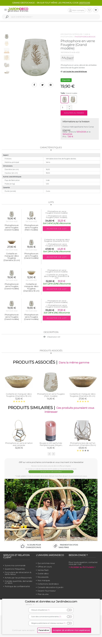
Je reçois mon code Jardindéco (51, 471)
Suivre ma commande (15, 565)
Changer (67, 130)
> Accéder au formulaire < (82, 567)
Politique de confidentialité (17, 586)
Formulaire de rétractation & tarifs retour (18, 573)
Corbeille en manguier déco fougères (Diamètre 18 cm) (19, 395)
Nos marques (44, 580)
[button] (69, 106)
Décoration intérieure (71, 34)
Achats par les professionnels (18, 577)
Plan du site (43, 594)
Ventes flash (43, 570)
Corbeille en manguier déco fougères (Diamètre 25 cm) (82, 395)
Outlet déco (43, 573)
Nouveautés (43, 577)
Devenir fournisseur (47, 590)
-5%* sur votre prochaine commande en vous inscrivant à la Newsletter (51, 462)
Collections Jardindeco (48, 583)
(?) (49, 610)
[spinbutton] (66, 107)
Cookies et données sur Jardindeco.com (51, 601)
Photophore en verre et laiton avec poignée (19, 444)
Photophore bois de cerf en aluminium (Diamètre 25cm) (82, 444)
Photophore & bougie (85, 37)
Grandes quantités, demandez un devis (18, 582)
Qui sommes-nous (46, 563)
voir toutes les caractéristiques (74, 71)
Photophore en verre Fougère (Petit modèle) (51, 395)
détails (30, 604)
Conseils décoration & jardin (50, 587)
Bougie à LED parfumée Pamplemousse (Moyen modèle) (51, 445)
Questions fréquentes (15, 568)
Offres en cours (45, 566)
